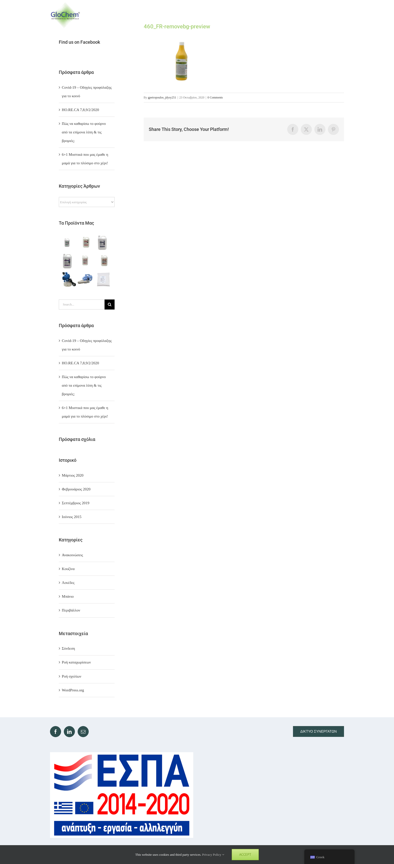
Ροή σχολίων (71, 676)
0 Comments (215, 97)
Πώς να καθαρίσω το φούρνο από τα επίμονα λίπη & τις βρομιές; (84, 132)
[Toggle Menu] (339, 15)
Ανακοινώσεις (72, 555)
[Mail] (83, 731)
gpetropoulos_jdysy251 (162, 97)
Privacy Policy (213, 854)
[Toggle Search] (320, 15)
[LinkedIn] (69, 731)
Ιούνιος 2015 (71, 517)
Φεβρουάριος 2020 (76, 489)
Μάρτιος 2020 (72, 475)
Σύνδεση (68, 648)
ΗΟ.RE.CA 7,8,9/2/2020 (80, 110)
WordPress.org (73, 690)
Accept (245, 854)
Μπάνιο (68, 596)
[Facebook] (55, 731)
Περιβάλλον (71, 610)
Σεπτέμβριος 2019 (75, 503)
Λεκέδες (68, 583)
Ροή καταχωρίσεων (76, 662)
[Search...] (82, 304)
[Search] (110, 304)
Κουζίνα (68, 569)
